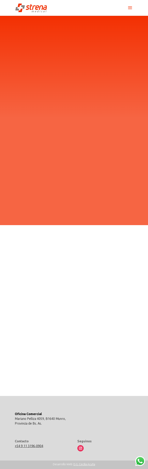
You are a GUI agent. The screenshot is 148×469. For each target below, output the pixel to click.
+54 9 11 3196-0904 (29, 446)
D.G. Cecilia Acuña (84, 464)
